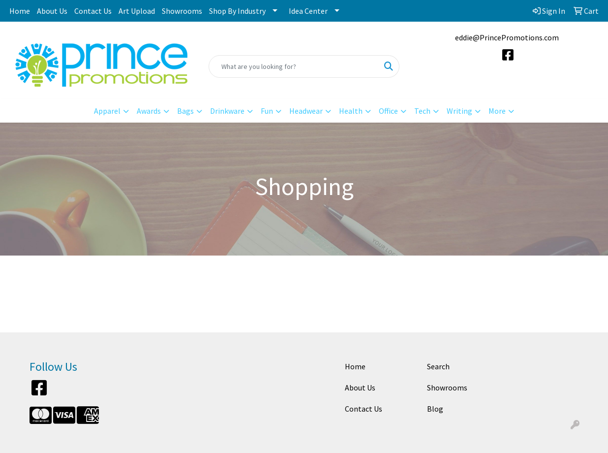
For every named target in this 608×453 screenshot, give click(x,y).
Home (19, 11)
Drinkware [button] (227, 111)
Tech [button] (422, 111)
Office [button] (388, 111)
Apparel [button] (107, 111)
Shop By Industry (237, 11)
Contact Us (93, 11)
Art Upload (137, 11)
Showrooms (182, 11)
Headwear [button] (306, 111)
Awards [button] (149, 111)
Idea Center (308, 11)
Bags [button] (185, 111)
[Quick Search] (294, 66)
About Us (52, 11)
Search (438, 366)
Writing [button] (459, 111)
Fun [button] (267, 111)
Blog (435, 409)
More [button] (497, 111)
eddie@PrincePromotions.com (507, 37)
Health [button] (351, 111)
